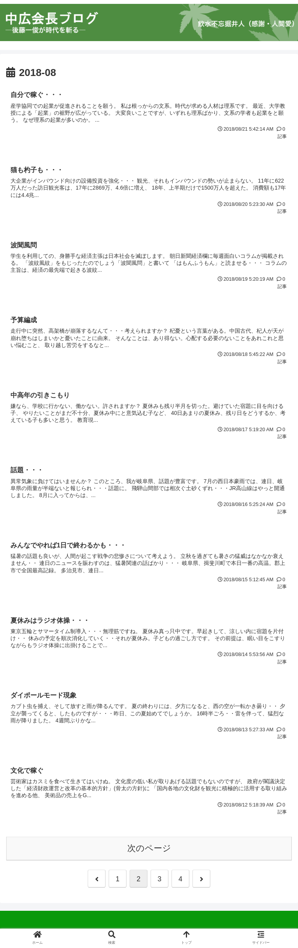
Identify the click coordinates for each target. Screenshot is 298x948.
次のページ (149, 851)
